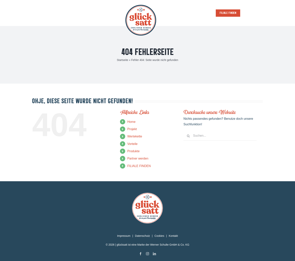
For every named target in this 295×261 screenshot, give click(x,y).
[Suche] (188, 136)
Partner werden (137, 158)
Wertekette (134, 136)
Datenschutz (142, 235)
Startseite (122, 60)
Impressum (123, 235)
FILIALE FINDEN (139, 166)
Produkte (133, 151)
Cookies (159, 235)
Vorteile (132, 143)
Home (131, 121)
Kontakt (173, 235)
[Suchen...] (220, 136)
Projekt (132, 129)
